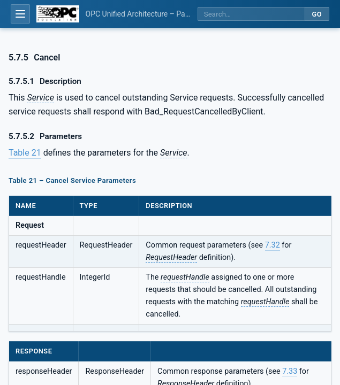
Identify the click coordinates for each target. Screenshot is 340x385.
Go (317, 14)
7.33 (289, 371)
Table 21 (25, 153)
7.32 (272, 245)
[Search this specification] (251, 14)
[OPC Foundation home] (57, 13)
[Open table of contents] (20, 14)
